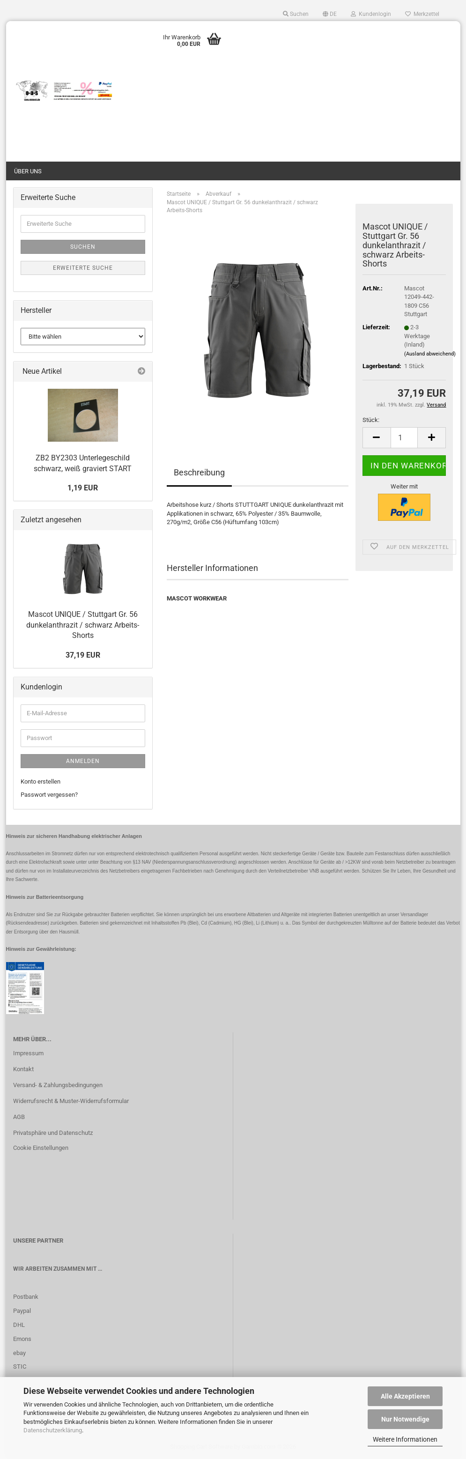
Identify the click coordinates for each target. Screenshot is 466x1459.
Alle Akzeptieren (405, 1396)
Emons (22, 1338)
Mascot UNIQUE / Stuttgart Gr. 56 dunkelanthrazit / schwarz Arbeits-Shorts (82, 625)
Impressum (28, 1053)
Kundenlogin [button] (371, 14)
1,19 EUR (82, 487)
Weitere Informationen (405, 1439)
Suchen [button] (296, 14)
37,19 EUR (83, 655)
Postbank (25, 1296)
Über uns (28, 171)
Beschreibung (199, 472)
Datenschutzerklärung (52, 1430)
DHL (19, 1324)
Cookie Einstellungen (40, 1147)
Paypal (22, 1310)
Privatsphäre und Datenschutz (53, 1132)
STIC (19, 1366)
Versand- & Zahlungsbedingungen (58, 1085)
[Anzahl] (404, 437)
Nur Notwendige (405, 1419)
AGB (19, 1116)
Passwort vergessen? (49, 794)
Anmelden (83, 761)
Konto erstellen (40, 781)
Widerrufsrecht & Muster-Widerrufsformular (71, 1100)
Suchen (83, 247)
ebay (19, 1352)
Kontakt (23, 1069)
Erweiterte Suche (83, 268)
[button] (330, 14)
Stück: (370, 419)
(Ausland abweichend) (430, 354)
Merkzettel (422, 14)
